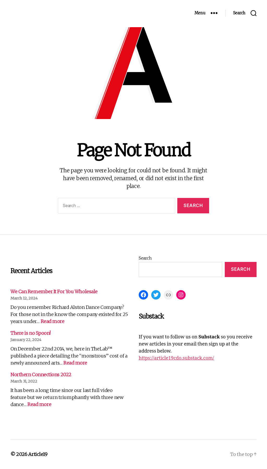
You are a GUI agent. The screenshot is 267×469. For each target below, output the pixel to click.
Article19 (37, 454)
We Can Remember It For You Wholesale (54, 292)
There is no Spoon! (30, 333)
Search (145, 258)
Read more (52, 321)
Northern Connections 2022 (40, 375)
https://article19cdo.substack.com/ (176, 358)
